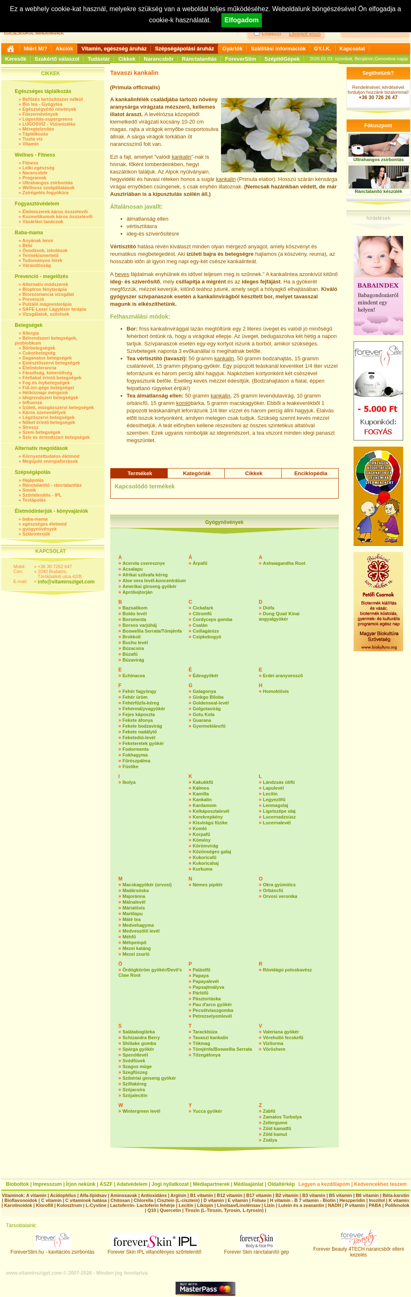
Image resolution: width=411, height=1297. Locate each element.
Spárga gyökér (138, 1049)
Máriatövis (134, 907)
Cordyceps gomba (213, 619)
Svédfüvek (134, 1060)
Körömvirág (206, 845)
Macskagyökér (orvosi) (147, 884)
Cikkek (126, 59)
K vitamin (399, 1200)
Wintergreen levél (142, 1111)
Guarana (202, 720)
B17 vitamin (259, 1195)
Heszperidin (353, 1200)
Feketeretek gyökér (143, 743)
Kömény (202, 840)
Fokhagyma (135, 754)
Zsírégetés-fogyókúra (45, 192)
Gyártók (232, 48)
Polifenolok (397, 1205)
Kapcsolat (352, 48)
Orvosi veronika (280, 896)
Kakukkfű (203, 782)
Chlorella (143, 1200)
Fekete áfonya (138, 720)
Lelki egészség (38, 167)
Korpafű (201, 834)
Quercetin (170, 1210)
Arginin (178, 1195)
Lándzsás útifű (279, 782)
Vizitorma (273, 1043)
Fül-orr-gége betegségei (48, 387)
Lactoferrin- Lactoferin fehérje (142, 1205)
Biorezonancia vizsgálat (48, 294)
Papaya (201, 975)
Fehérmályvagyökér (144, 708)
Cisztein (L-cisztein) (178, 1200)
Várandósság (36, 265)
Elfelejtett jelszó (305, 33)
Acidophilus (63, 1195)
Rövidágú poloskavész (287, 969)
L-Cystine (96, 1205)
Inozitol (377, 1200)
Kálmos (201, 787)
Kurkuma (203, 868)
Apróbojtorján (138, 592)
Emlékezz (272, 33)
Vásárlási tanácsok (42, 221)
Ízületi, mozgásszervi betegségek (58, 407)
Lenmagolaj (275, 805)
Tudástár (99, 59)
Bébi (27, 245)
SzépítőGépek (282, 59)
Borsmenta (134, 619)
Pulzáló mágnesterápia (46, 304)
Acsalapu (133, 568)
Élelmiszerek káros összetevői (55, 211)
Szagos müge (137, 1066)
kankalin (182, 157)
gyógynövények (39, 528)
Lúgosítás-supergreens (47, 119)
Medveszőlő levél (141, 930)
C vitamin (51, 1200)
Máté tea (132, 919)
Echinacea (134, 675)
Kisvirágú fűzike (210, 822)
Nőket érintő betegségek (48, 422)
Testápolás (34, 499)
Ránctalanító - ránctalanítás (52, 485)
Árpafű (200, 563)
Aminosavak (123, 1195)
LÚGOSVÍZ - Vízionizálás (48, 123)
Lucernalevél (277, 822)
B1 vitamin (201, 1195)
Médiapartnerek (211, 1184)
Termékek (140, 473)
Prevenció (33, 299)
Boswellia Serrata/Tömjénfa (152, 630)
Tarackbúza (205, 1031)
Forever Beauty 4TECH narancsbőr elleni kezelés (358, 1250)
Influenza (32, 402)
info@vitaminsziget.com (66, 582)
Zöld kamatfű (277, 1128)
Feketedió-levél (139, 737)
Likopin (205, 1205)
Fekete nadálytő (140, 731)
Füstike (131, 766)
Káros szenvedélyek (44, 412)
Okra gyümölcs (279, 884)
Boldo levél (135, 613)
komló (183, 403)
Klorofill (44, 1205)
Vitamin (30, 143)
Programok (34, 177)
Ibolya (129, 782)
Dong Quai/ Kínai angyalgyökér (279, 616)
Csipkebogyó (207, 636)
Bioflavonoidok (21, 1200)
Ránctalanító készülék (378, 191)
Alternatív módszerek (45, 284)
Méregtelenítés (38, 128)
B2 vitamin (287, 1195)
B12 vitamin (229, 1195)
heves (122, 274)
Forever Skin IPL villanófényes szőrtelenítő (155, 1250)
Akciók (65, 48)
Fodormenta (136, 749)
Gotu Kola (204, 714)
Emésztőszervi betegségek (51, 362)
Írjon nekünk (80, 1184)
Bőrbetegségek (38, 347)
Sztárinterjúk (36, 533)
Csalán (200, 625)
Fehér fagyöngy (140, 691)
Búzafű (130, 654)
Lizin (269, 1205)
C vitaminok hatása (86, 1200)
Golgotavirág (207, 708)
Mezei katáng (137, 948)
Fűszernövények (40, 114)
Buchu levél (135, 642)
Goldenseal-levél (211, 702)
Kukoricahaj (206, 863)
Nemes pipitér (208, 884)
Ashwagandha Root (284, 563)
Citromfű (202, 613)
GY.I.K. (322, 48)
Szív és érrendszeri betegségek (56, 437)
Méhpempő (135, 942)
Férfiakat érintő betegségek (51, 377)
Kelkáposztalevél (211, 811)
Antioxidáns (154, 1195)
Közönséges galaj (212, 851)
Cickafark (203, 607)
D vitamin (214, 1200)
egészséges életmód (44, 523)
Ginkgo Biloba (208, 697)
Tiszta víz (32, 138)
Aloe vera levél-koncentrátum (154, 580)
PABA (375, 1205)
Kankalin (202, 799)
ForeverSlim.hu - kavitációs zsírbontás (52, 1250)
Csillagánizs (206, 630)
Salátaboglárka (139, 1031)
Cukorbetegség (38, 352)
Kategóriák (197, 473)
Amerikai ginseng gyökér (150, 586)
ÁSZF (106, 1184)
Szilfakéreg (135, 1083)
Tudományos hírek (42, 260)
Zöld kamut (275, 1134)
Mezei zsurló (136, 954)
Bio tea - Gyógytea (42, 104)
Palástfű (202, 969)
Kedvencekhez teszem (380, 1184)
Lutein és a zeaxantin (301, 1205)
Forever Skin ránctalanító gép (256, 1250)
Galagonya (204, 691)
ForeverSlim (240, 59)
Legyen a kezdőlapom (324, 1184)
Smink (29, 490)
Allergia (30, 333)
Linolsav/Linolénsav (238, 1205)
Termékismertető (40, 255)
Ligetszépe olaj (279, 811)
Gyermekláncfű (209, 725)
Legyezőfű (274, 799)
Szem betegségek (41, 432)
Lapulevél (273, 787)
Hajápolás (33, 480)
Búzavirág (134, 659)
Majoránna (134, 896)
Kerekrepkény (208, 816)
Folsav (259, 1200)
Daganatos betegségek (47, 357)
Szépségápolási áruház (184, 48)
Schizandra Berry (141, 1037)
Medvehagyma (138, 925)
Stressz (30, 427)
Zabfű (269, 1111)
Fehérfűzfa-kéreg (141, 702)
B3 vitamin (313, 1195)
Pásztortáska (207, 998)
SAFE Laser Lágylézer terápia (54, 309)
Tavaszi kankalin (210, 1037)
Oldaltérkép (281, 1184)
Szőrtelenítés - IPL (42, 495)
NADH (334, 1205)
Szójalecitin (135, 1095)
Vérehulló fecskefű (283, 1037)
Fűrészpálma (136, 760)
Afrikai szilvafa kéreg (145, 574)
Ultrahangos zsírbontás (47, 182)
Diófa (269, 607)
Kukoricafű (204, 857)
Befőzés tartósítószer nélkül (52, 99)
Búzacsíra (133, 648)
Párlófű (201, 992)
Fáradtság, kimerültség (47, 372)
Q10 (151, 1210)
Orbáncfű (273, 890)
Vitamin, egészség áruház (114, 48)
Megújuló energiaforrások (50, 461)
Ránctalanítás (199, 59)
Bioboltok (17, 1184)
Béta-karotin (395, 1195)
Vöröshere (274, 1049)
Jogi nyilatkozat (170, 1184)
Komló (200, 828)
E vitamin (238, 1200)
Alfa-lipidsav (93, 1195)
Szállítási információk (278, 48)
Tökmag (201, 1043)
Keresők (15, 59)
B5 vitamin (340, 1195)
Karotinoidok (18, 1205)
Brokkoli (132, 636)
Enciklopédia (310, 473)
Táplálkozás (35, 133)
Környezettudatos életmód (50, 456)
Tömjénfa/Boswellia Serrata (222, 1049)
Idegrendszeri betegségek (50, 397)
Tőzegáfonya (207, 1054)
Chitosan (120, 1200)
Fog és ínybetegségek (46, 382)
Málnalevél (134, 902)
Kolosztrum (69, 1205)
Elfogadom (242, 20)
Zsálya (270, 1140)
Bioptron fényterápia (44, 289)
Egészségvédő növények (49, 109)
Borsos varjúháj (140, 625)
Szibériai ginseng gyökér (149, 1078)
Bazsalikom (135, 607)
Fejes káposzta (139, 714)
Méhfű (129, 936)
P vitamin (355, 1205)
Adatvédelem (131, 1184)
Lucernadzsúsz (279, 816)
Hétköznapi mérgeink (45, 392)
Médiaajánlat (249, 1184)
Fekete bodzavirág (142, 725)
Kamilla (201, 793)
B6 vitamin (367, 1195)
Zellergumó (275, 1122)
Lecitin (270, 793)
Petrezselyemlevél (212, 1016)
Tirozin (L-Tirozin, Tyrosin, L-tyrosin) (224, 1210)
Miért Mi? (36, 48)
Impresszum (47, 1184)
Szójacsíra (134, 1089)
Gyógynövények (224, 522)
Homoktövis (276, 691)
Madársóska (136, 890)
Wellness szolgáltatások (48, 187)
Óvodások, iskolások (44, 250)
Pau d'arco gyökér (212, 1004)
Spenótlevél (135, 1054)
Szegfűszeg (135, 1072)
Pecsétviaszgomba (213, 1010)
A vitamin (36, 1195)
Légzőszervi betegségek (48, 417)
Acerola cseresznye (144, 563)
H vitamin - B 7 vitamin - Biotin (303, 1200)
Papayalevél (206, 981)
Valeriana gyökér (281, 1031)
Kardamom (204, 805)
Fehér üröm (135, 697)
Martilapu (133, 913)
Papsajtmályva (208, 987)
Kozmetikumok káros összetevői (57, 216)
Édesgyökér (206, 675)
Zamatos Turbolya (282, 1116)
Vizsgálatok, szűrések (45, 314)
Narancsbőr (158, 59)
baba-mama (35, 518)
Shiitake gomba (139, 1043)
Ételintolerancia (39, 367)
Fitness (30, 162)
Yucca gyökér (207, 1111)
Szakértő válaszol (57, 59)
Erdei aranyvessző (283, 675)
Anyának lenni (37, 240)
